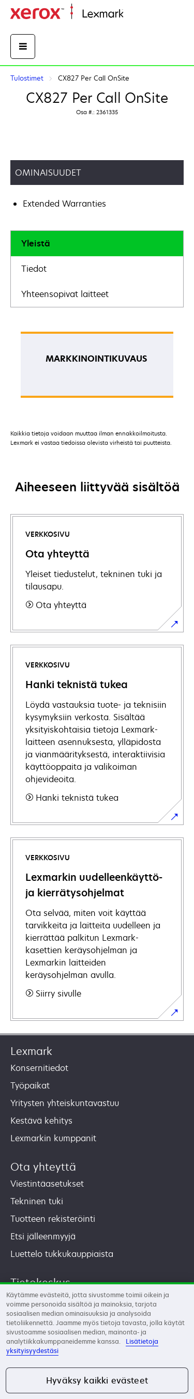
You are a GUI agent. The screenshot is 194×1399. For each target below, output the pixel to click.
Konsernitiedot (39, 1068)
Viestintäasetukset (47, 1183)
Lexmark (31, 1051)
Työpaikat (30, 1085)
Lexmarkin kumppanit (53, 1138)
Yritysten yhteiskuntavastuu (64, 1103)
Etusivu (135, 14)
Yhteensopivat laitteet (65, 294)
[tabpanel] (97, 368)
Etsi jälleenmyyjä (43, 1236)
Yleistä (35, 243)
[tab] (97, 243)
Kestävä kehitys (41, 1120)
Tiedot (34, 268)
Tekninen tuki (36, 1201)
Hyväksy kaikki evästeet (97, 1380)
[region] (97, 1340)
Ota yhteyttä (43, 1167)
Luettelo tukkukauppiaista (61, 1254)
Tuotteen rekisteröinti (52, 1218)
